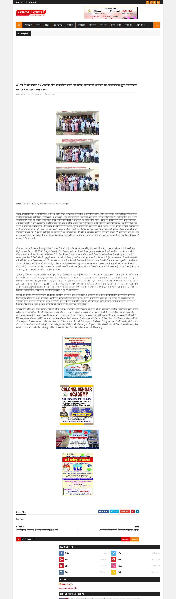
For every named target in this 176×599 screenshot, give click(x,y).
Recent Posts (127, 185)
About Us (24, 2)
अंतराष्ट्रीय (28, 24)
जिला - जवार (116, 24)
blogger (107, 567)
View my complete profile (125, 125)
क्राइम (47, 24)
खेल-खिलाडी (58, 24)
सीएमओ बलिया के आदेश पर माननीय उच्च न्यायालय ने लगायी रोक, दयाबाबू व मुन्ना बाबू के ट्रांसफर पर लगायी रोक (143, 139)
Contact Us (32, 2)
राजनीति (92, 24)
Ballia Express (125, 121)
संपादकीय (81, 24)
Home (17, 2)
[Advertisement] (88, 57)
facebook (98, 567)
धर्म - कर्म (103, 24)
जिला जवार (51, 95)
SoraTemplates (26, 595)
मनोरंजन (70, 24)
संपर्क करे (128, 24)
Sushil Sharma (45, 595)
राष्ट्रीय (38, 24)
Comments (149, 185)
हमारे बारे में (141, 24)
